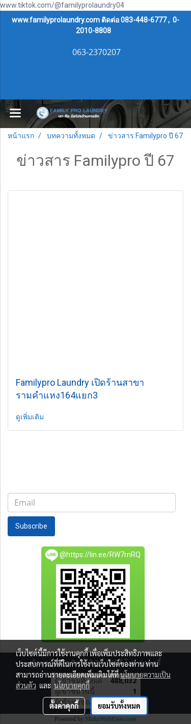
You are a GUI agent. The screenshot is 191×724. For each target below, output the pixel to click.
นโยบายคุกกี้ (72, 685)
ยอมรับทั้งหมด (119, 705)
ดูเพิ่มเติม (30, 417)
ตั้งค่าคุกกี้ (63, 705)
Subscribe (31, 526)
